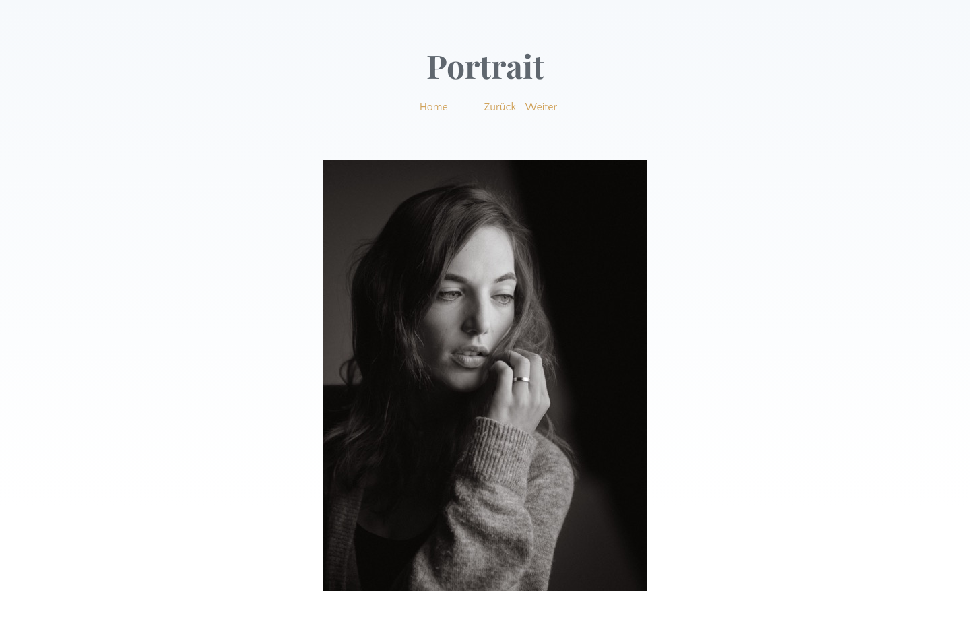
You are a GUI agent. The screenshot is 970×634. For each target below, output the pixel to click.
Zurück (500, 107)
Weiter (541, 107)
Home (434, 107)
